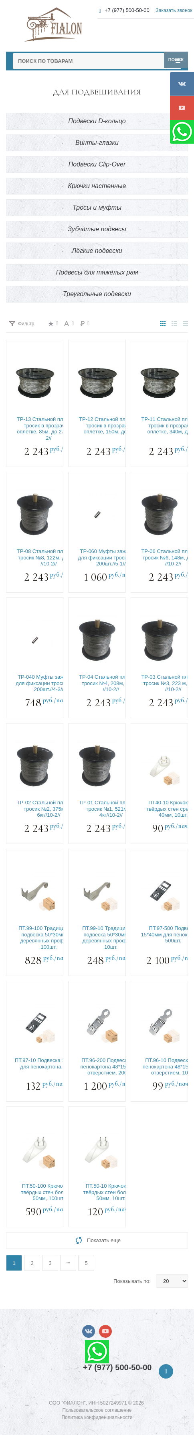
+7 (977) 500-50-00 (127, 10)
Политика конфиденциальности (96, 1417)
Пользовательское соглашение (97, 1410)
